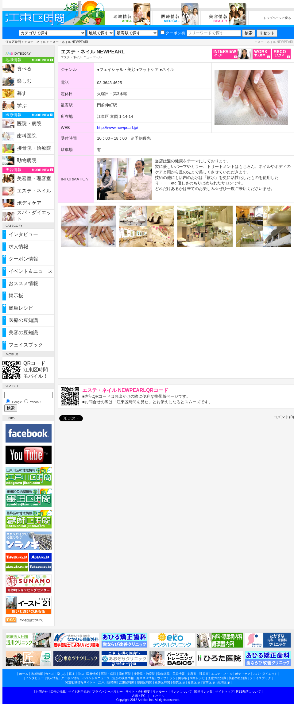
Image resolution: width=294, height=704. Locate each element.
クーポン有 (173, 33)
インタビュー (23, 234)
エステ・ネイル (35, 42)
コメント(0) (283, 417)
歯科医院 (27, 135)
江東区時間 (13, 42)
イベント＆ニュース (31, 271)
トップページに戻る (277, 18)
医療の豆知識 (23, 320)
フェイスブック (26, 344)
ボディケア (29, 203)
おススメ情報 (23, 283)
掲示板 (16, 295)
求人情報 (18, 246)
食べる (24, 68)
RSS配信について (31, 620)
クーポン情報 (23, 258)
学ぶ (22, 105)
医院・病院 (29, 123)
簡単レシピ (21, 308)
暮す (22, 93)
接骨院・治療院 (34, 148)
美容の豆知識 (23, 332)
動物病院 (27, 160)
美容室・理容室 (34, 178)
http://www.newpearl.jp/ (117, 127)
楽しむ (24, 80)
